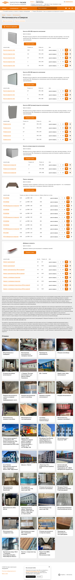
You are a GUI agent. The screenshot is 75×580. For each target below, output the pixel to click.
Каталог (9, 15)
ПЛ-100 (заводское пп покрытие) (11, 205)
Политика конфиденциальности (9, 571)
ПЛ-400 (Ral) (6, 221)
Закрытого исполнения (8, 21)
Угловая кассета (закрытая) (9, 165)
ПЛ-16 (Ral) (6, 232)
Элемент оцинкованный (9, 262)
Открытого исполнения (20, 21)
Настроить (39, 576)
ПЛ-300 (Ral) (6, 209)
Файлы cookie (5, 574)
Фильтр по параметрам (10, 26)
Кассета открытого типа (9, 50)
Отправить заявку (30, 43)
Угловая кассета (7, 124)
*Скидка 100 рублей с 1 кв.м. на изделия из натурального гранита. (48, 11)
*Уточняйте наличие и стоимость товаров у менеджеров (16, 11)
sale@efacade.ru (69, 1)
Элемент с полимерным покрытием (11, 277)
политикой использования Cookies (33, 571)
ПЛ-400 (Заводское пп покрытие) (11, 229)
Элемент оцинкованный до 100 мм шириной (14, 269)
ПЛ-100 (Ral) (6, 198)
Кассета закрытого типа (9, 91)
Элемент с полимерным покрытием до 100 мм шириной (16, 285)
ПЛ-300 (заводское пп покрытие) (11, 217)
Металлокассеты (16, 15)
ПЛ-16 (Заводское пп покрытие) (11, 236)
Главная (3, 15)
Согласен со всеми (31, 576)
